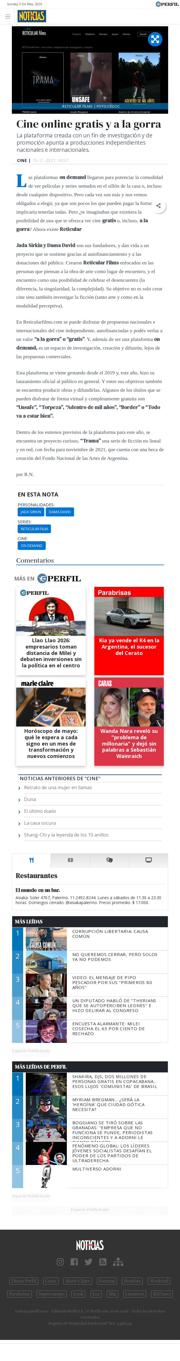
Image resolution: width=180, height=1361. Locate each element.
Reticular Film (34, 528)
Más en (47, 578)
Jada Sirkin (31, 511)
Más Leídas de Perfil (41, 1066)
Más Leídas (29, 921)
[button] (158, 206)
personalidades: (36, 504)
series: (25, 521)
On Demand (32, 545)
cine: (23, 538)
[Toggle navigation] (9, 16)
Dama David (60, 511)
